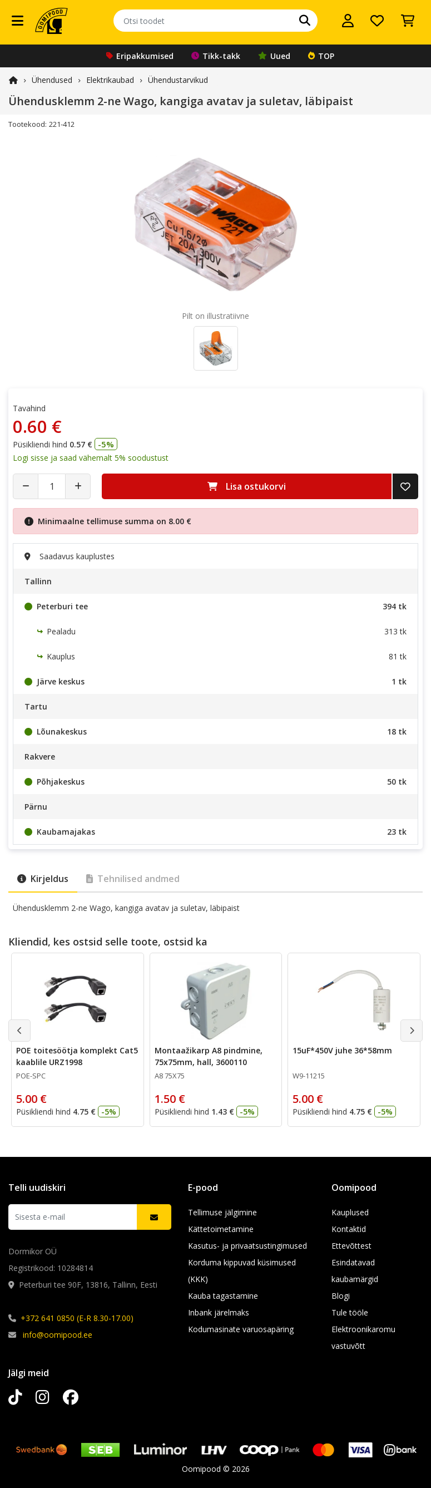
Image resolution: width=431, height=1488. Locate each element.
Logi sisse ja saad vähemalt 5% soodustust (91, 457)
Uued (274, 56)
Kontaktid (348, 1229)
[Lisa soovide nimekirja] (405, 486)
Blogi (340, 1295)
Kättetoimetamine (221, 1229)
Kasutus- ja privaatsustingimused (247, 1245)
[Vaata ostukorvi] (408, 20)
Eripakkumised (140, 56)
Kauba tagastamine (223, 1295)
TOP (321, 56)
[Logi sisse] (348, 20)
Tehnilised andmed (133, 879)
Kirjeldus (42, 879)
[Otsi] (305, 20)
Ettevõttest (351, 1245)
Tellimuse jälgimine (222, 1212)
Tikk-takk (215, 56)
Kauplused (350, 1212)
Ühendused (52, 80)
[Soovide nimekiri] (377, 20)
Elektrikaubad (110, 80)
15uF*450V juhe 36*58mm (342, 1050)
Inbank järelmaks (218, 1312)
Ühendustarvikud (178, 80)
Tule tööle (349, 1312)
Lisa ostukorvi (246, 486)
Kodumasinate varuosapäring (241, 1329)
